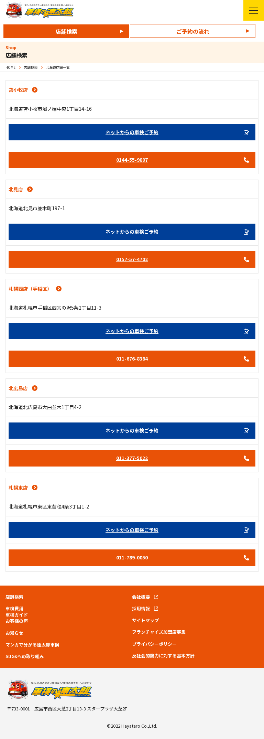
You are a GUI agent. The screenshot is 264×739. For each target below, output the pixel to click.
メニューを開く (250, 10)
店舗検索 (66, 31)
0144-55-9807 (132, 159)
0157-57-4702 (132, 259)
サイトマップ (145, 620)
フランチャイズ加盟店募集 (159, 632)
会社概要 (141, 597)
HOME (10, 67)
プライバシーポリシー (154, 644)
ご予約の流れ (192, 31)
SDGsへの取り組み (25, 656)
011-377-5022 (132, 457)
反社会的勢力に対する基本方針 (163, 656)
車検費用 (14, 609)
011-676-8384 (132, 358)
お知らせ (14, 633)
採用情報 (141, 609)
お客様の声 (17, 621)
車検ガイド (17, 615)
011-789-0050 (132, 557)
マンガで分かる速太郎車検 (32, 645)
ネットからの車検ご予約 (132, 132)
